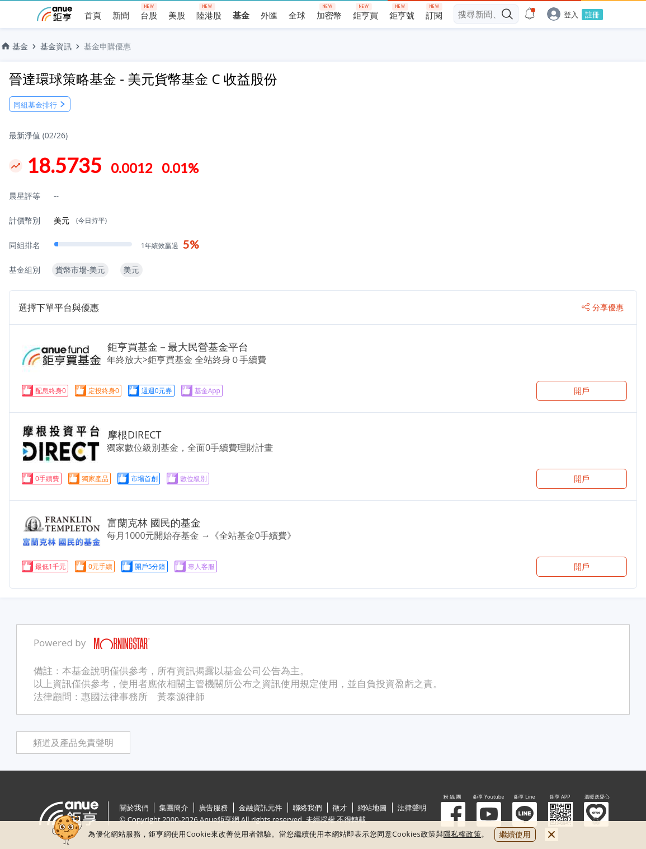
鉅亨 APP (560, 814)
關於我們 (134, 808)
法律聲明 (412, 808)
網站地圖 (372, 808)
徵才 (340, 808)
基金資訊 (56, 46)
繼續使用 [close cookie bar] (515, 834)
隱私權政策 (463, 834)
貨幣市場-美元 (80, 269)
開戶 (582, 390)
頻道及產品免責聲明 (73, 743)
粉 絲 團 (453, 814)
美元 (80, 220)
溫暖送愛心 (596, 814)
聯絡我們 (307, 808)
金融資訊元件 (260, 808)
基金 (14, 46)
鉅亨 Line (524, 814)
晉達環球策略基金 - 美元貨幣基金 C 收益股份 (143, 78)
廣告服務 (213, 808)
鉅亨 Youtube (489, 814)
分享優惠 (603, 307)
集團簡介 (173, 808)
